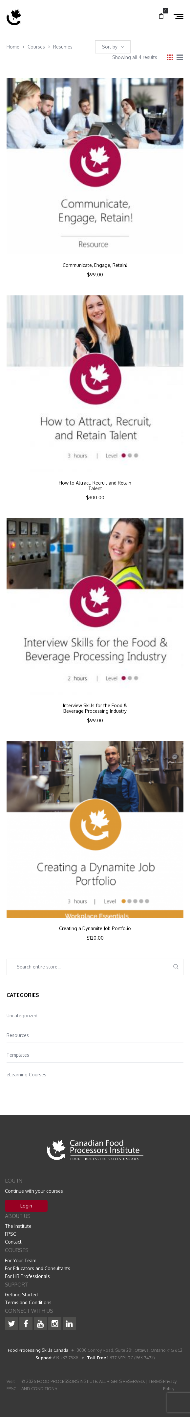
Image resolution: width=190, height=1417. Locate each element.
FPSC (10, 1234)
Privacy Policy (170, 1385)
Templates (18, 1055)
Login (26, 1205)
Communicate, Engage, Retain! (95, 265)
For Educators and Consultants (37, 1268)
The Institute (18, 1226)
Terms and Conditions (28, 1302)
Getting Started (21, 1294)
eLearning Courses (26, 1074)
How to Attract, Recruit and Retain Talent (95, 485)
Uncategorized (22, 1015)
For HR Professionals (27, 1276)
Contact (13, 1242)
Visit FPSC (11, 1385)
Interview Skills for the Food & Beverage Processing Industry (95, 708)
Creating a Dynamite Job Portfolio (95, 928)
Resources (18, 1035)
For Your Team (20, 1260)
